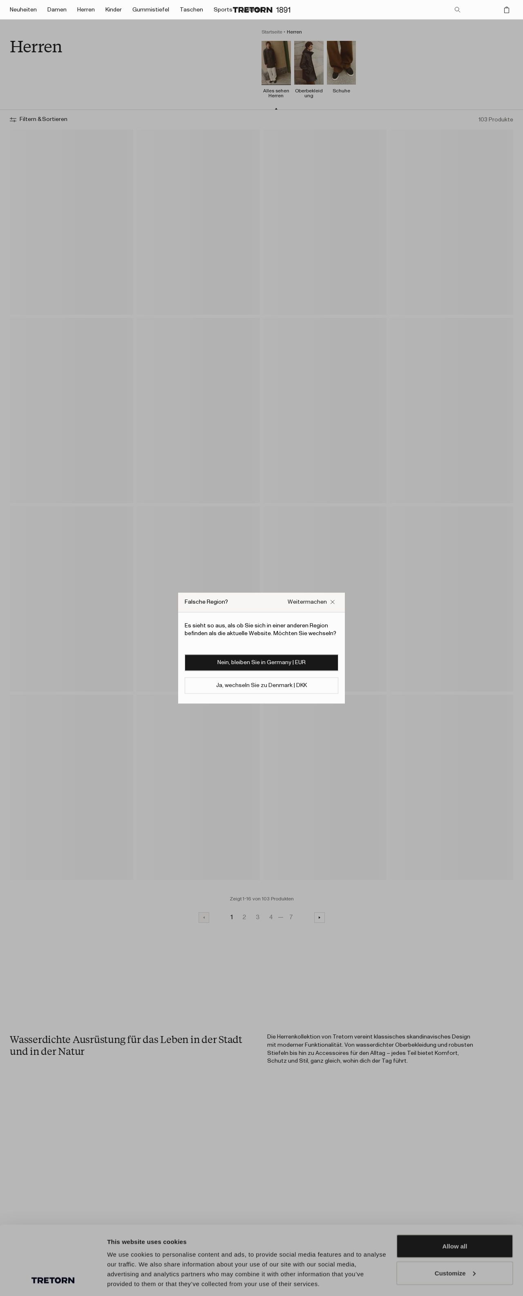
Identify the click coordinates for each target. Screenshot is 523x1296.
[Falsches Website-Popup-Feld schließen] (311, 602)
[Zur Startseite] (261, 10)
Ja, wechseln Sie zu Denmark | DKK (261, 685)
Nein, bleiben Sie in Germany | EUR (261, 662)
